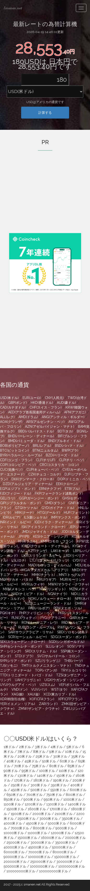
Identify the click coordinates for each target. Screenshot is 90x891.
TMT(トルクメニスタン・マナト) (46, 665)
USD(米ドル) (9, 398)
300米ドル (38, 785)
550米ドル (58, 790)
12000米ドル (61, 833)
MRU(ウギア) (46, 579)
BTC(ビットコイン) (14, 450)
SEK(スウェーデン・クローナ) (22, 642)
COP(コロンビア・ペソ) (18, 465)
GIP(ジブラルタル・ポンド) (20, 503)
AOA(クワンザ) (11, 422)
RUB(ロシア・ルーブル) (36, 627)
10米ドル (72, 752)
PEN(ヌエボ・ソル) (68, 608)
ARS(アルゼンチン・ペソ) (45, 422)
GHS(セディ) (71, 498)
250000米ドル (41, 862)
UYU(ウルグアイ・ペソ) (18, 685)
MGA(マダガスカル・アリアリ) (45, 570)
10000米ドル (14, 833)
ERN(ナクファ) (50, 489)
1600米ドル (37, 809)
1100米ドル (12, 804)
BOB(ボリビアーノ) (14, 446)
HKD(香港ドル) (42, 403)
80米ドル (56, 766)
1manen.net (13, 8)
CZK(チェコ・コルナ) (44, 474)
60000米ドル (14, 852)
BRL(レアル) (42, 446)
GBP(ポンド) (17, 403)
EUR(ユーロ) (32, 398)
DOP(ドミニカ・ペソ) (74, 479)
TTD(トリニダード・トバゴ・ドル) (26, 675)
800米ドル (74, 795)
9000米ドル (64, 828)
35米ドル (78, 756)
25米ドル (42, 756)
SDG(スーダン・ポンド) (68, 637)
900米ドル (32, 799)
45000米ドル (38, 847)
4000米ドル (13, 823)
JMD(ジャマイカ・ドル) (39, 532)
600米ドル (78, 790)
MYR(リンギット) (53, 589)
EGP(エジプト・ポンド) (17, 489)
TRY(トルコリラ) (73, 670)
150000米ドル (65, 857)
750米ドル (54, 795)
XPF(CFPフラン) (70, 699)
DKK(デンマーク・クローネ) (33, 479)
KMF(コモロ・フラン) (57, 541)
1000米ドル (72, 799)
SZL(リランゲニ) (47, 661)
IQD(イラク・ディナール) (53, 522)
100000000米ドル (20, 871)
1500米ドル (15, 809)
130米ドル (25, 775)
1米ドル (9, 747)
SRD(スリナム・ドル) (41, 651)
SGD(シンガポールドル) (66, 642)
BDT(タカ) (65, 431)
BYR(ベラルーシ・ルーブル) (21, 455)
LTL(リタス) (38, 560)
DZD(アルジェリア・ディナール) (27, 484)
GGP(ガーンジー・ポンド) (38, 498)
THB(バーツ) (73, 661)
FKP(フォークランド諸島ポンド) (59, 493)
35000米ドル (65, 842)
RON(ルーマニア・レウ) (40, 622)
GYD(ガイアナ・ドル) (58, 508)
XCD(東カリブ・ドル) (59, 694)
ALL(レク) (7, 417)
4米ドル (57, 747)
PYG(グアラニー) (53, 618)
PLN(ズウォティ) (24, 618)
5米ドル (72, 747)
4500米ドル (35, 823)
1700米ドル (58, 809)
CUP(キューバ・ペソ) (42, 469)
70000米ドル (38, 852)
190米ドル (61, 780)
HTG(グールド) (48, 512)
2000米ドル (41, 814)
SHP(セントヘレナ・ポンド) (21, 646)
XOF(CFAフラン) (41, 699)
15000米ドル (27, 838)
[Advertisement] (45, 198)
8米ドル (39, 752)
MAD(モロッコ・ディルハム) (49, 565)
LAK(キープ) (60, 551)
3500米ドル (71, 818)
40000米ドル (14, 847)
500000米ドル (15, 866)
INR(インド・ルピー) (15, 522)
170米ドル (22, 780)
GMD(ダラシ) (55, 503)
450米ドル (19, 790)
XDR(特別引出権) (12, 699)
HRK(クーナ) (24, 512)
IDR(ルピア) (11, 517)
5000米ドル (57, 823)
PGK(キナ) (7, 613)
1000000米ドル (42, 866)
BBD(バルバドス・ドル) (36, 431)
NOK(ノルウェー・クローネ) (49, 599)
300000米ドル (67, 862)
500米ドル (38, 790)
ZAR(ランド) (48, 704)
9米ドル (55, 752)
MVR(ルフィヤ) (33, 584)
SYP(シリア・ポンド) (15, 661)
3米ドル (41, 747)
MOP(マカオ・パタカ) (16, 579)
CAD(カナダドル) (13, 407)
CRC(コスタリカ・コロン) (59, 465)
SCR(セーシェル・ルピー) (27, 637)
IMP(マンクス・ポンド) (68, 517)
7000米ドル (20, 828)
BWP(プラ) (70, 450)
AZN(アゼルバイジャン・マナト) (49, 426)
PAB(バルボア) (39, 608)
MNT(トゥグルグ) (72, 575)
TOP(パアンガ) (46, 670)
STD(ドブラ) (24, 656)
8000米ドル (42, 828)
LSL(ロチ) (19, 560)
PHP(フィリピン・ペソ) (36, 613)
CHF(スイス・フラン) (46, 407)
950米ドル (52, 799)
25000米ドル (16, 842)
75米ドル (38, 766)
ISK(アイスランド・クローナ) (43, 527)
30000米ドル (40, 842)
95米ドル (28, 771)
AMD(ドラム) (28, 417)
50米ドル (49, 761)
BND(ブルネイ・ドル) (64, 441)
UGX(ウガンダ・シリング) (64, 680)
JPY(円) (23, 536)
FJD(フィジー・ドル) (15, 493)
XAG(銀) (18, 694)
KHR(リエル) (27, 541)
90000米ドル (14, 857)
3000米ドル (48, 818)
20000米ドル (75, 838)
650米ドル (14, 795)
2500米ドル (27, 818)
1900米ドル (20, 814)
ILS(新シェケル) (35, 517)
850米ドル (12, 799)
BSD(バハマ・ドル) (69, 446)
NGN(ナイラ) (57, 594)
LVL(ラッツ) (60, 560)
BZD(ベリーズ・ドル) (62, 455)
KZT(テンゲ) (37, 551)
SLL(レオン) (54, 646)
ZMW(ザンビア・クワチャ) (38, 709)
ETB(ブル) (72, 489)
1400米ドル (77, 804)
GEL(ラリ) (7, 498)
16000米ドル (51, 838)
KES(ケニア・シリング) (50, 536)
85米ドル (74, 766)
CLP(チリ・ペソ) (71, 460)
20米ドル (25, 756)
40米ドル (13, 761)
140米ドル (45, 775)
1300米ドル (55, 804)
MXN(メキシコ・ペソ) (19, 589)
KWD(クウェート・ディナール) (45, 546)
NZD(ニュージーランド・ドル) (48, 603)
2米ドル (25, 747)
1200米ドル (33, 804)
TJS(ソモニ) (9, 665)
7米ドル (23, 752)
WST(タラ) (59, 689)
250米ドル (19, 785)
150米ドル (64, 775)
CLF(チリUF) (45, 460)
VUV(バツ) (39, 689)
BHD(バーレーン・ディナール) (31, 436)
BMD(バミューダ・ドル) (26, 441)
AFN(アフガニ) (75, 412)
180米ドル (41, 780)
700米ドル (34, 795)
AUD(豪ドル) (66, 403)
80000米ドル (63, 852)
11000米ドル (37, 833)
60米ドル (67, 761)
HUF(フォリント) (76, 512)
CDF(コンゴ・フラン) (16, 460)
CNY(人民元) (54, 398)
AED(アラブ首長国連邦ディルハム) (34, 412)
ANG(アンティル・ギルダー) (63, 417)
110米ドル (66, 771)
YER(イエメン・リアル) (17, 704)
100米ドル (47, 771)
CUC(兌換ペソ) (11, 469)
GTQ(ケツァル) (26, 508)
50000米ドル (62, 847)
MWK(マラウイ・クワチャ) (68, 584)
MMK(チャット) (43, 575)
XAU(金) (34, 694)
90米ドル (11, 771)
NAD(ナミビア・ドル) (28, 594)
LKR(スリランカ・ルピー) (41, 556)
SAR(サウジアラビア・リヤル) (30, 632)
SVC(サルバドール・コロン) (58, 656)
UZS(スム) (47, 685)
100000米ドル (39, 857)
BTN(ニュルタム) (45, 450)
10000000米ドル (71, 866)
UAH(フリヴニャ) (28, 680)
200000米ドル (15, 862)
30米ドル (60, 756)
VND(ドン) (19, 689)
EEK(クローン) (67, 484)
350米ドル (58, 785)
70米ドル (21, 766)
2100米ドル (63, 814)
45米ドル (31, 761)
